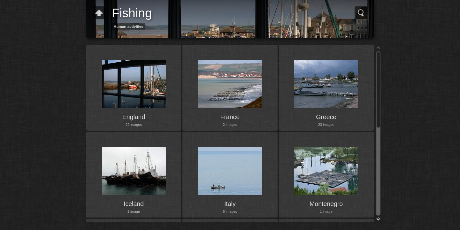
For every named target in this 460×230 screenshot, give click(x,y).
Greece (326, 116)
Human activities (128, 26)
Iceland (134, 203)
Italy (230, 203)
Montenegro (326, 203)
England (133, 116)
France (230, 116)
